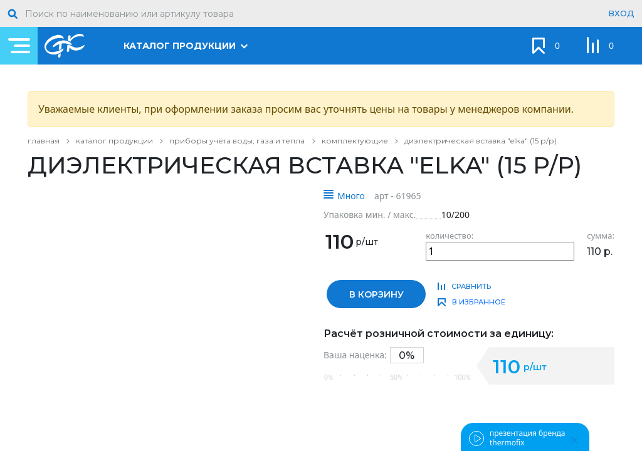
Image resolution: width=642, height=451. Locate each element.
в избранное (478, 302)
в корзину (376, 294)
